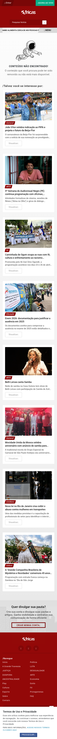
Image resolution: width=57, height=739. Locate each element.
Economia (34, 679)
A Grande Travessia (11, 666)
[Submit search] (44, 22)
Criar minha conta (28, 625)
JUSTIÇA (6, 671)
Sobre (5, 696)
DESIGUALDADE (37, 671)
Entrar (8, 3)
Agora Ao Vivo (45, 3)
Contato (6, 700)
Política (33, 662)
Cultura (5, 688)
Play (4, 683)
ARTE (32, 675)
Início (5, 662)
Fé (31, 688)
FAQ (32, 696)
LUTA (32, 666)
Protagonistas (36, 692)
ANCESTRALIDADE (11, 679)
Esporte (6, 692)
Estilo (32, 683)
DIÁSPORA (7, 675)
